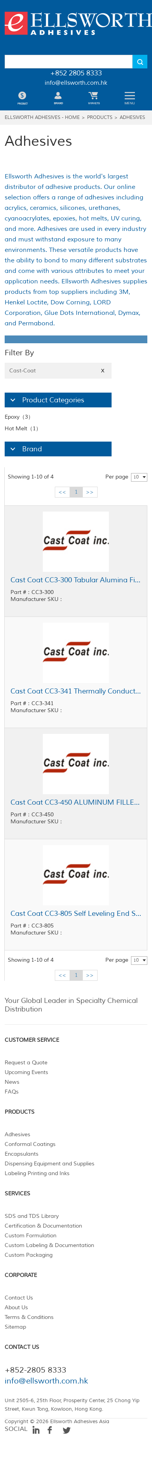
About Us (16, 1307)
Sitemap (15, 1327)
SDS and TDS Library (32, 1216)
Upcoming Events (26, 1072)
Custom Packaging (28, 1255)
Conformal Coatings (30, 1144)
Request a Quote (26, 1062)
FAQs (12, 1091)
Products (99, 118)
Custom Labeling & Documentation (49, 1245)
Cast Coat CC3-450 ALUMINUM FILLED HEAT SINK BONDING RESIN (76, 802)
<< (62, 492)
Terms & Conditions (29, 1317)
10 (136, 477)
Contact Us (19, 1297)
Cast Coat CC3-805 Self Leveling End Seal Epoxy (76, 913)
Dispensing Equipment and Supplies (49, 1163)
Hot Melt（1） (23, 428)
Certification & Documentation (43, 1226)
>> (90, 492)
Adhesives (132, 118)
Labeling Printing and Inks (37, 1173)
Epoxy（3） (19, 417)
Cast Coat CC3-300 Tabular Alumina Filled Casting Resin (76, 580)
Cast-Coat (58, 370)
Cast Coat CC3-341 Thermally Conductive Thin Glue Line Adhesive (76, 691)
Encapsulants (21, 1154)
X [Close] (103, 371)
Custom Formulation (30, 1235)
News (12, 1082)
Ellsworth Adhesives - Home (42, 118)
